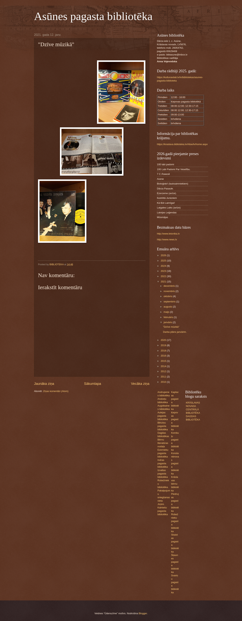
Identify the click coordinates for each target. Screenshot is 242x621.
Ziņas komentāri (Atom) (55, 391)
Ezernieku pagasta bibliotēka (162, 453)
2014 (164, 366)
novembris (169, 291)
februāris (169, 317)
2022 (164, 276)
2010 (164, 381)
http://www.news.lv (167, 239)
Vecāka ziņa (140, 384)
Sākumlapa (92, 384)
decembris (169, 285)
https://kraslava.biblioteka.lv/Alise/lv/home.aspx (182, 144)
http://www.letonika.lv (168, 233)
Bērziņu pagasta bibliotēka (162, 426)
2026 (164, 255)
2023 (164, 271)
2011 (164, 376)
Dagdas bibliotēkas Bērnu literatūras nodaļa (163, 439)
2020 (164, 340)
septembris (170, 301)
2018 (164, 350)
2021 (164, 281)
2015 (164, 361)
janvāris (168, 322)
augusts (168, 306)
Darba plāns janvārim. (175, 331)
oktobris (168, 296)
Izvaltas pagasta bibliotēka (162, 473)
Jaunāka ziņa (44, 384)
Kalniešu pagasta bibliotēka (162, 511)
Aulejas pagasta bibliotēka (162, 416)
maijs (167, 311)
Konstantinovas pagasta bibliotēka (175, 463)
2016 (164, 355)
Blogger (143, 613)
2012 (164, 371)
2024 (164, 265)
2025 (164, 260)
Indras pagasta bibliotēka (162, 463)
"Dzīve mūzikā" (171, 326)
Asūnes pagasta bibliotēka (93, 16)
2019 (164, 345)
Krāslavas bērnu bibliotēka (175, 484)
